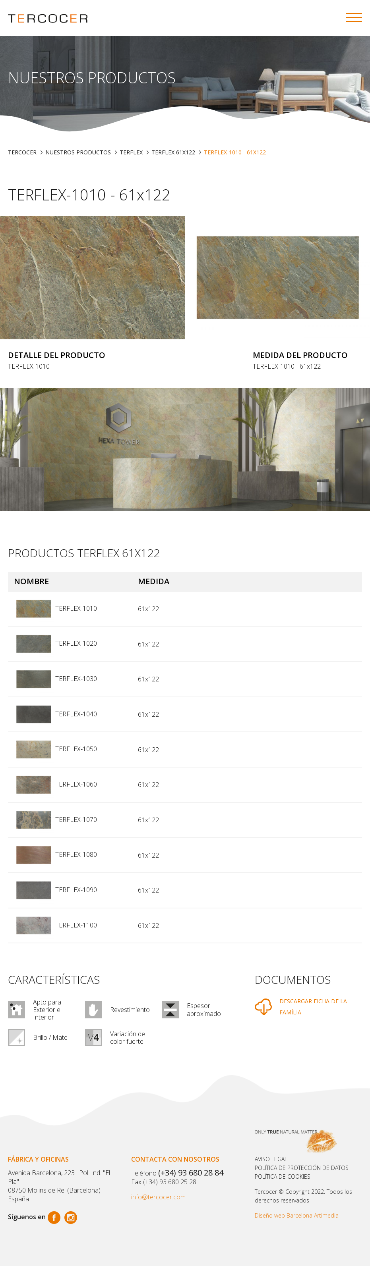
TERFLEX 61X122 (173, 152)
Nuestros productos (78, 152)
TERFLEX (131, 152)
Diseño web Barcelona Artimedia (297, 1215)
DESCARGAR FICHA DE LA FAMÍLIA (313, 1007)
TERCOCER (22, 152)
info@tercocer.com (158, 1197)
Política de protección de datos (302, 1168)
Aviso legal (271, 1159)
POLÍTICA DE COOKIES (282, 1176)
